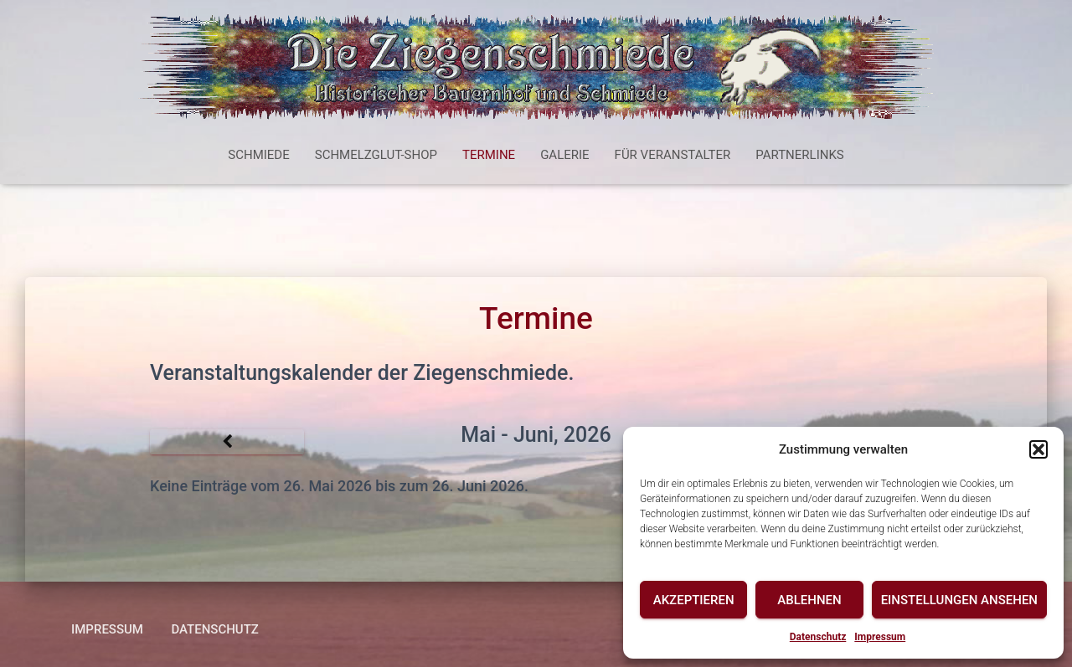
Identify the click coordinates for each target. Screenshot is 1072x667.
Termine (488, 154)
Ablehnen (809, 600)
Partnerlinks (799, 154)
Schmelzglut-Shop (376, 154)
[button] (1038, 449)
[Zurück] (227, 441)
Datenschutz (818, 637)
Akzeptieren (693, 600)
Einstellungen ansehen (959, 600)
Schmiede (258, 154)
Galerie (564, 154)
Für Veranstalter (673, 154)
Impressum (879, 637)
